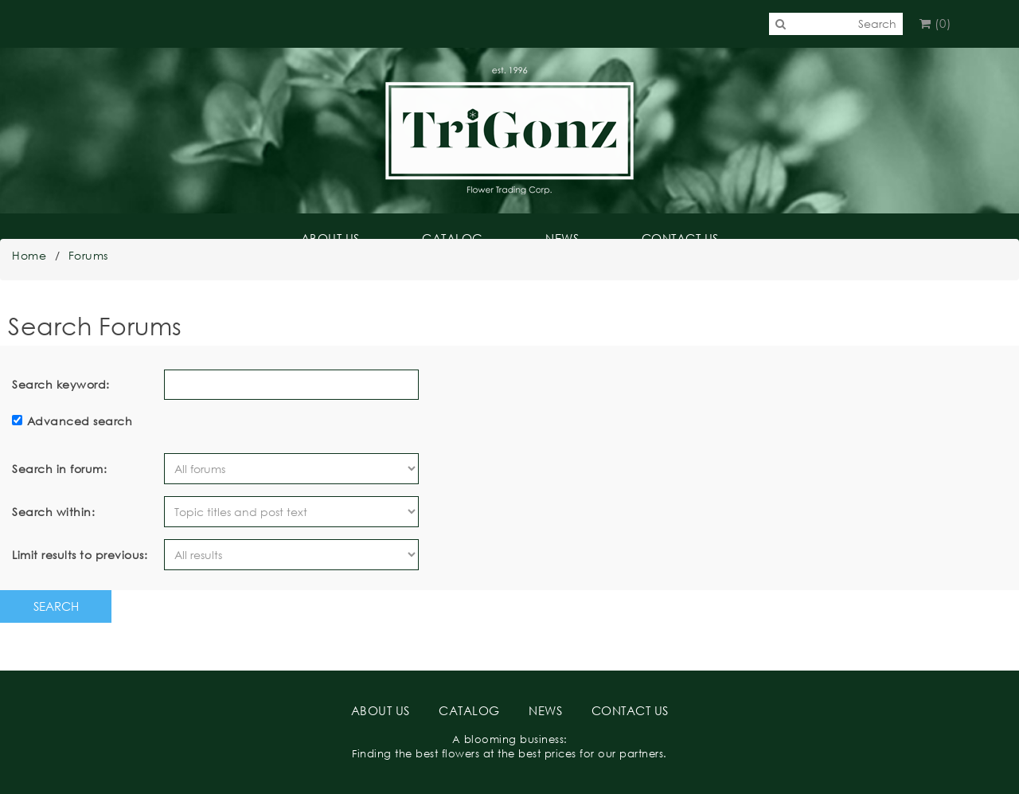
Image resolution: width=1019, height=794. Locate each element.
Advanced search (80, 420)
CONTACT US (680, 238)
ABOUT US (330, 238)
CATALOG (452, 238)
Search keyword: (61, 384)
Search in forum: (59, 468)
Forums (88, 255)
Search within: (53, 511)
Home (29, 255)
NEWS (562, 238)
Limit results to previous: (79, 554)
